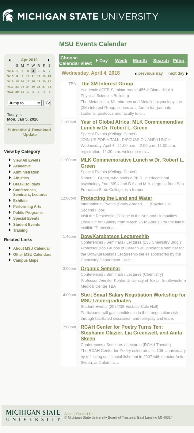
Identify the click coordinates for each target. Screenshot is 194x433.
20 (44, 81)
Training (20, 230)
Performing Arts (27, 206)
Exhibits (20, 201)
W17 (10, 86)
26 (38, 86)
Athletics (21, 178)
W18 (10, 91)
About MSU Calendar (31, 248)
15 (17, 81)
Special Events (26, 218)
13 (44, 76)
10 (27, 76)
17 (27, 81)
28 (49, 86)
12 (38, 76)
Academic (22, 166)
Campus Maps (25, 260)
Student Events (26, 224)
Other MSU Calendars (32, 254)
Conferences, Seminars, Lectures (30, 192)
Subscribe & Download (29, 130)
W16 (10, 81)
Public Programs (28, 213)
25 (33, 86)
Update (30, 134)
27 (44, 86)
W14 (10, 71)
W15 (10, 76)
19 (38, 81)
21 (49, 81)
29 (17, 91)
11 (33, 76)
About (69, 414)
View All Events (26, 160)
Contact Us (84, 414)
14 (49, 76)
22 (17, 86)
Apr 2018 (29, 60)
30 (22, 91)
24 (27, 86)
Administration (26, 172)
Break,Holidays (26, 184)
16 (22, 81)
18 (33, 81)
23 (22, 86)
